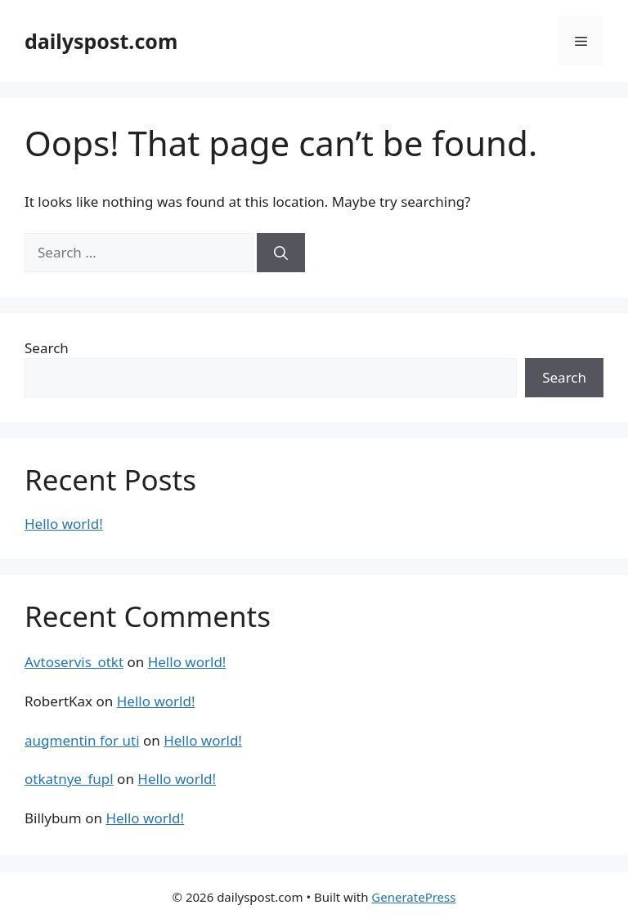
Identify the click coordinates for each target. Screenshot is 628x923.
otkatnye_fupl (69, 778)
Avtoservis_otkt (74, 661)
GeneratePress (413, 897)
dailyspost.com (101, 41)
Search (47, 347)
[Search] (281, 252)
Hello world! (64, 523)
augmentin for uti (82, 740)
